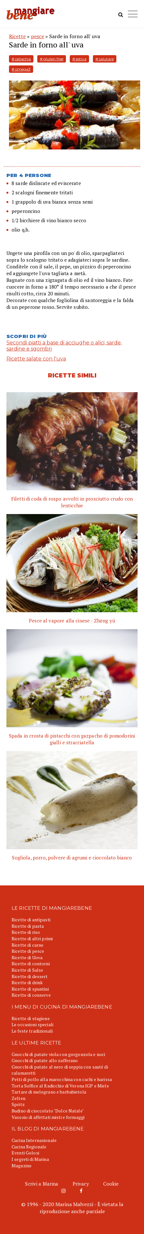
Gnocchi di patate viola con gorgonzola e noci (58, 1054)
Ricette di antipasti (31, 920)
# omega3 (21, 69)
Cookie (111, 1183)
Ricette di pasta (28, 926)
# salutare (104, 58)
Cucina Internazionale (34, 1140)
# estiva (79, 58)
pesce (37, 36)
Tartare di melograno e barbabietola (49, 1092)
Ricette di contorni (31, 963)
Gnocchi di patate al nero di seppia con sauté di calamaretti (60, 1070)
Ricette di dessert (30, 976)
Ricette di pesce (28, 951)
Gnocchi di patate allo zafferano (45, 1060)
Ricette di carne (27, 945)
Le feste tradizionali (32, 1031)
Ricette (17, 36)
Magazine (22, 1165)
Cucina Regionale (29, 1147)
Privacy (81, 1183)
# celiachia (21, 58)
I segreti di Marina (30, 1159)
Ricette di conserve (31, 995)
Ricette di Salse (27, 970)
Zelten (18, 1098)
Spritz (18, 1104)
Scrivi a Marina (41, 1183)
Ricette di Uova (27, 957)
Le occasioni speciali (32, 1024)
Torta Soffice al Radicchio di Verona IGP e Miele (60, 1086)
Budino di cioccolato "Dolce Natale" (48, 1111)
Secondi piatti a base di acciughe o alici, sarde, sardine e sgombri (64, 346)
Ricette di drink (27, 982)
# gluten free (51, 58)
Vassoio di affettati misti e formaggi (48, 1117)
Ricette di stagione (31, 1018)
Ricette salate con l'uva (36, 359)
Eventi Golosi (25, 1153)
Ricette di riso (26, 932)
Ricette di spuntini (30, 989)
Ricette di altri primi (32, 938)
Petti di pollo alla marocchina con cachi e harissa (62, 1079)
